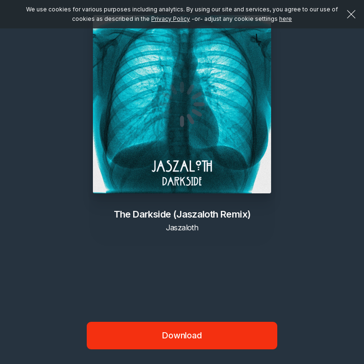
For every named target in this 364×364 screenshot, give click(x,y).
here (285, 18)
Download (182, 335)
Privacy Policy (170, 18)
